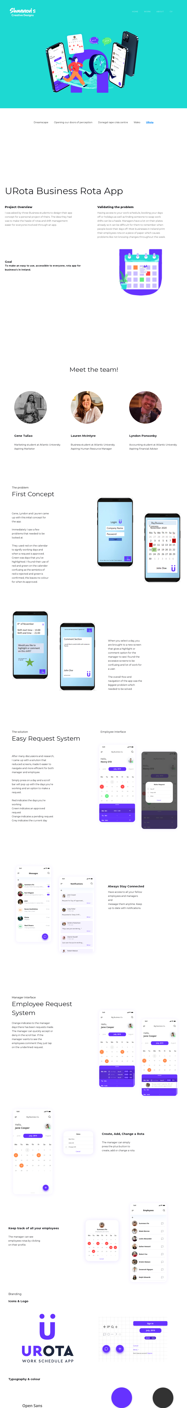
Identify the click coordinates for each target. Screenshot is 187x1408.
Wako (137, 122)
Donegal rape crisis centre (113, 122)
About (160, 11)
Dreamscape (41, 122)
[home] (19, 12)
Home (135, 11)
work (147, 11)
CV (171, 11)
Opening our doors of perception (73, 122)
